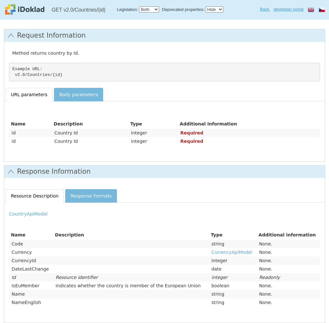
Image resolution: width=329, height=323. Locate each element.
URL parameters (29, 94)
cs (322, 10)
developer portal (289, 9)
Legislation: (127, 9)
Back (265, 9)
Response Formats (90, 195)
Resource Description (34, 195)
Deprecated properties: (183, 9)
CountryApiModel (28, 214)
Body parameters (78, 94)
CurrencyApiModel (231, 252)
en (311, 10)
